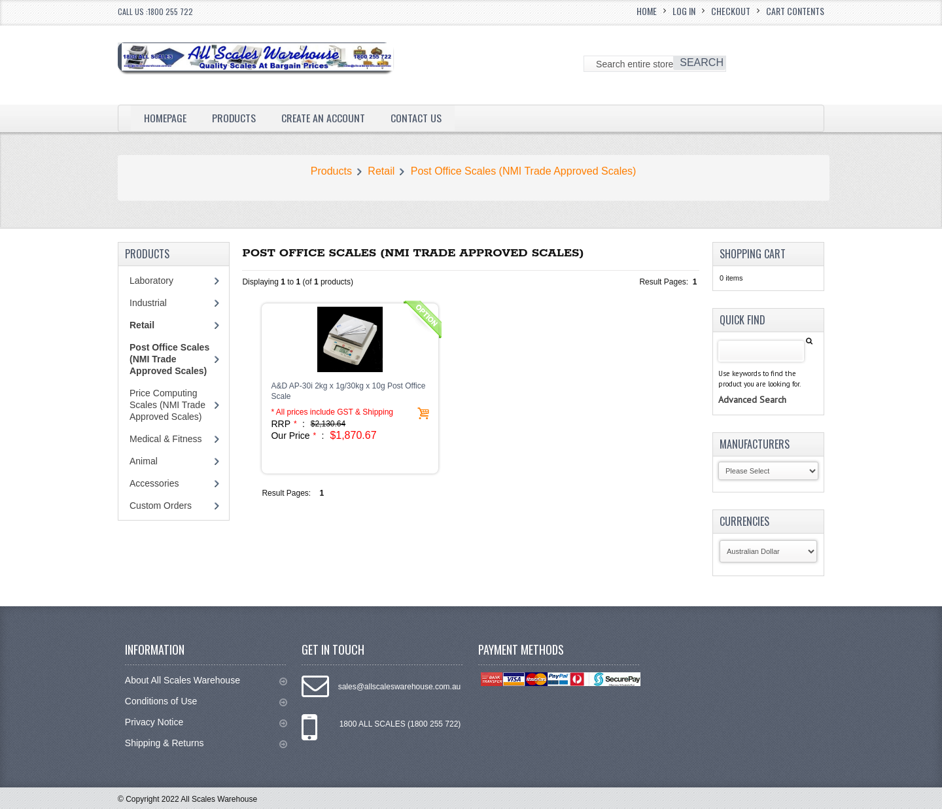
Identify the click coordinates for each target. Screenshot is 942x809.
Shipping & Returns (206, 743)
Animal (144, 461)
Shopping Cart (753, 254)
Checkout (730, 11)
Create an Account (324, 118)
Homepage (165, 118)
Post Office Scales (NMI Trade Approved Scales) (524, 171)
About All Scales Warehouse (206, 680)
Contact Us (416, 118)
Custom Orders (161, 505)
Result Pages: (286, 493)
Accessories (154, 483)
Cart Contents (795, 11)
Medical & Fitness (165, 439)
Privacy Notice (206, 722)
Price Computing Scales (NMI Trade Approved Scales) (167, 405)
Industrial (148, 303)
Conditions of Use (206, 701)
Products (234, 118)
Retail (381, 171)
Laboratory (151, 280)
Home (647, 11)
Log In (683, 11)
